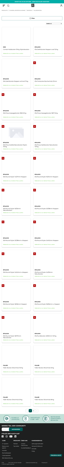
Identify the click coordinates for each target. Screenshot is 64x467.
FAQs (33, 451)
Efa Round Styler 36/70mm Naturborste (12, 336)
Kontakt (34, 448)
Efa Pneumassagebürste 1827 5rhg (46, 113)
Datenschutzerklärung (31, 462)
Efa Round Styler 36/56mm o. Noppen (47, 304)
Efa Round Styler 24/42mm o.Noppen (15, 272)
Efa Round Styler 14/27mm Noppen (15, 177)
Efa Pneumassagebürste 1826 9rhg (14, 113)
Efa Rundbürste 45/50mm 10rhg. (45, 336)
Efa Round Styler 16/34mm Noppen (46, 177)
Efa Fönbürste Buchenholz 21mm (46, 81)
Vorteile (4, 450)
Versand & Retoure (37, 446)
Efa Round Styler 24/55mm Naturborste (44, 273)
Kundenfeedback (26, 448)
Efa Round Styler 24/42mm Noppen (46, 240)
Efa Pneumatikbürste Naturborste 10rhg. (46, 145)
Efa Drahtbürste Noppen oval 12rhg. (46, 49)
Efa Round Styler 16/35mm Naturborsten (12, 209)
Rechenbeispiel (6, 453)
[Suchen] (8, 5)
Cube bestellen (6, 455)
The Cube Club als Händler (15, 462)
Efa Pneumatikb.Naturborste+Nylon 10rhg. (15, 145)
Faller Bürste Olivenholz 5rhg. (44, 368)
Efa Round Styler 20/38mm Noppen (46, 208)
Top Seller (16, 446)
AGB (3, 462)
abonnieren (16, 429)
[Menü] (4, 5)
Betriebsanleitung (7, 458)
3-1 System (5, 443)
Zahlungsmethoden (37, 443)
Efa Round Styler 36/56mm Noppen (15, 304)
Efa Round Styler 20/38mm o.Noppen (15, 240)
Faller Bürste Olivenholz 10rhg (13, 368)
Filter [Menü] (32, 18)
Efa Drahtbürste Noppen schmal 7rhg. (15, 81)
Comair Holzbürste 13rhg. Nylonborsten (16, 49)
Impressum (44, 462)
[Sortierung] (54, 23)
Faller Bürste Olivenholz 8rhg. (44, 399)
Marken (15, 443)
